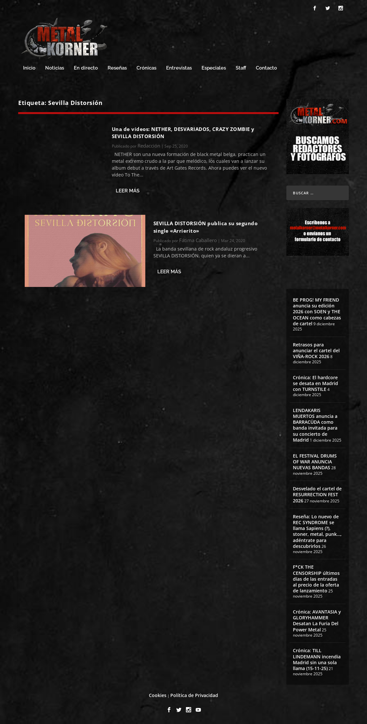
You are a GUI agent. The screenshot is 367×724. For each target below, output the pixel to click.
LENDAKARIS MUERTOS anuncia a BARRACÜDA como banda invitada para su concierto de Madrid (315, 425)
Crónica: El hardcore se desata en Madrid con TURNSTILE (315, 383)
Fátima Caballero (198, 240)
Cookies (157, 695)
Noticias (54, 68)
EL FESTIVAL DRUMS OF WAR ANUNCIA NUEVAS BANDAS (315, 462)
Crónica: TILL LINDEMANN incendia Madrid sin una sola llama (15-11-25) (317, 659)
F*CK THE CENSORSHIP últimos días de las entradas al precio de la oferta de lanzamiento (316, 579)
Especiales (214, 68)
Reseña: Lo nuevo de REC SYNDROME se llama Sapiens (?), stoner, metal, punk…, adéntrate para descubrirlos (317, 531)
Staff (241, 68)
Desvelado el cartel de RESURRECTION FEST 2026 (317, 494)
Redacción (149, 145)
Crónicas (146, 68)
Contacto (266, 68)
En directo (86, 68)
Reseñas (117, 68)
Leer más (127, 191)
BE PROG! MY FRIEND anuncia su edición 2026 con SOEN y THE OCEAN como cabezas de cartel (317, 312)
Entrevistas (179, 68)
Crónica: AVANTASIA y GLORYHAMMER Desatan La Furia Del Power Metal (317, 621)
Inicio (29, 68)
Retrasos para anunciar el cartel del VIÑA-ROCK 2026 (316, 350)
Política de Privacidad (194, 695)
